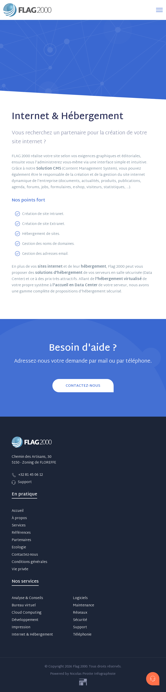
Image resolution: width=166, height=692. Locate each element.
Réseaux (80, 613)
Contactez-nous (25, 555)
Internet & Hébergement (32, 635)
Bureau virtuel (24, 605)
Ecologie (19, 547)
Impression (21, 627)
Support (80, 627)
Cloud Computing (27, 613)
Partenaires (21, 540)
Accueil (18, 511)
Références (21, 533)
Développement (25, 620)
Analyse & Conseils (27, 598)
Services (19, 525)
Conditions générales (29, 562)
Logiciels (80, 598)
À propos (19, 518)
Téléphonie (82, 635)
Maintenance (83, 605)
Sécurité (80, 620)
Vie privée (20, 569)
